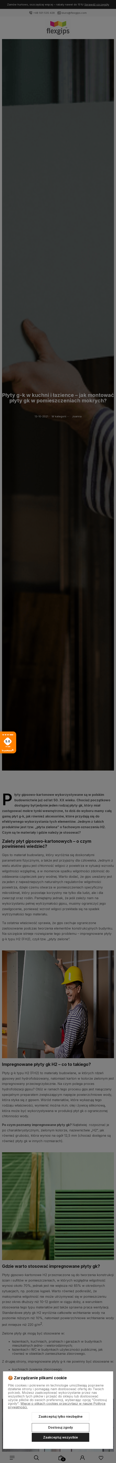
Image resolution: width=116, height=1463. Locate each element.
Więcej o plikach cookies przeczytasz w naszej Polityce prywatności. (56, 1405)
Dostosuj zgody (60, 1427)
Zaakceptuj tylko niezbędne (60, 1416)
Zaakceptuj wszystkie (60, 1437)
